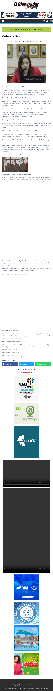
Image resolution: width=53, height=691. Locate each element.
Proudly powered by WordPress (15, 688)
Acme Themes (43, 688)
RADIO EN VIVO (26, 372)
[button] (10, 364)
